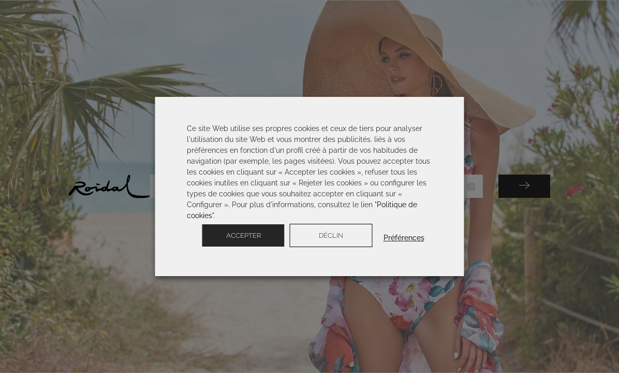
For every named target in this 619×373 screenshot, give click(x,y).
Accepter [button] (243, 235)
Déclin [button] (331, 235)
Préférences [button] (404, 238)
